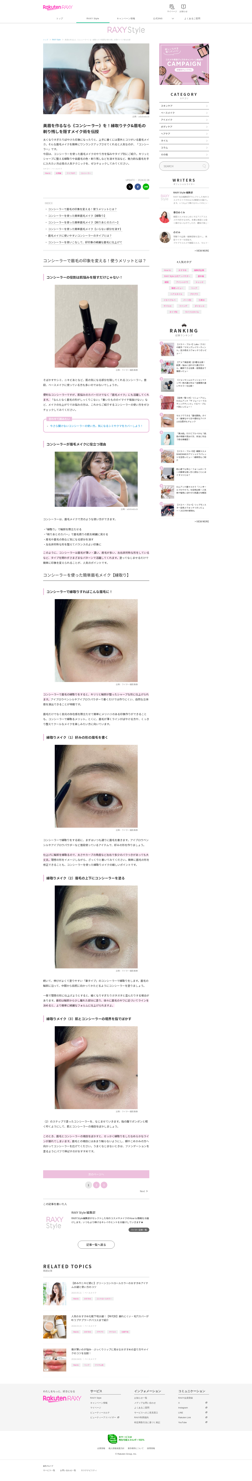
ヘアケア (165, 133)
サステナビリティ (89, 1470)
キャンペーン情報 (126, 18)
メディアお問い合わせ (145, 1403)
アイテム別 (99, 1365)
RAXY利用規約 (141, 1417)
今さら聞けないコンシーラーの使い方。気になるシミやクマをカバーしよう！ (96, 426)
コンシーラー (86, 173)
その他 (164, 154)
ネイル (164, 140)
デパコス (112, 1332)
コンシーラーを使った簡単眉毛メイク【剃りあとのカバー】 (84, 222)
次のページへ (96, 1174)
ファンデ (183, 305)
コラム (164, 147)
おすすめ (87, 1298)
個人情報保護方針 (116, 1448)
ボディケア (166, 126)
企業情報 (101, 1448)
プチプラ (100, 1332)
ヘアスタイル (176, 294)
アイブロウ (71, 173)
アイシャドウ (182, 282)
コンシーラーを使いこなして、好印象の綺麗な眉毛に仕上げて (85, 242)
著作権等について (136, 1448)
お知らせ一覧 (140, 1398)
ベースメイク (57, 168)
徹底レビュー (177, 288)
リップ (86, 1365)
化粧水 (202, 299)
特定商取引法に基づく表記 (147, 1422)
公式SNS (158, 18)
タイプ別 (173, 311)
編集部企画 (199, 270)
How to (47, 173)
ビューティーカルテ (100, 1412)
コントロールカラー (104, 1298)
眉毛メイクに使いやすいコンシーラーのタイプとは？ (80, 235)
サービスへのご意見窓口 (146, 1412)
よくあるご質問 (192, 18)
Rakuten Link (184, 1417)
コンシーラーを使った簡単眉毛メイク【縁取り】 (77, 216)
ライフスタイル (192, 311)
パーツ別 (187, 299)
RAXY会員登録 (185, 1398)
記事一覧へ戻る (96, 1245)
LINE (180, 1412)
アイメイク (166, 119)
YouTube (182, 1422)
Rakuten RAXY (57, 7)
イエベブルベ (170, 299)
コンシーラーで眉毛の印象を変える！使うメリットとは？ (82, 209)
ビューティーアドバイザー (103, 1417)
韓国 (167, 282)
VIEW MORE (202, 250)
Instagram (183, 1407)
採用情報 (151, 1448)
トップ (59, 18)
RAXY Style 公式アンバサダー (177, 276)
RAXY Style (93, 18)
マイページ (95, 1407)
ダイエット (200, 305)
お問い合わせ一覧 (68, 1470)
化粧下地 (125, 1332)
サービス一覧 (49, 1470)
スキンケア (167, 105)
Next (143, 1191)
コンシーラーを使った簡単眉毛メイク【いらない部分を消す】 (85, 229)
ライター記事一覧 (139, 1229)
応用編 (58, 173)
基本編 (201, 276)
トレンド (200, 282)
